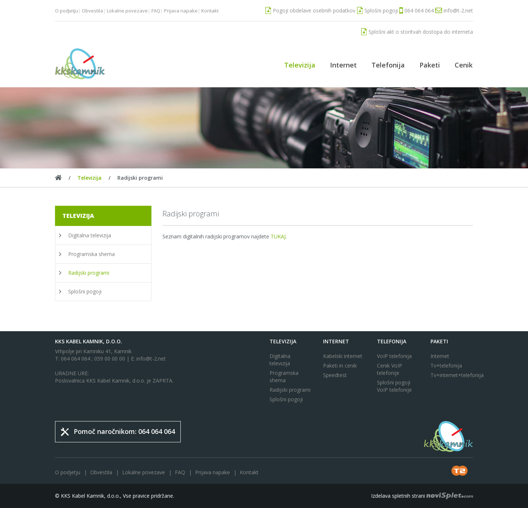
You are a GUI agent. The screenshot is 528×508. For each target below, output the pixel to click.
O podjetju (66, 10)
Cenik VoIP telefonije (389, 369)
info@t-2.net (151, 358)
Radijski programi (88, 272)
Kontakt (210, 10)
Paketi (429, 65)
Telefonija (388, 65)
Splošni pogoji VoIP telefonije (394, 386)
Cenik (464, 65)
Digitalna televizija (89, 235)
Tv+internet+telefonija (451, 375)
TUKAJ (278, 236)
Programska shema (91, 254)
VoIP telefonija (394, 355)
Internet (343, 65)
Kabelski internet (342, 355)
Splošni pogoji (85, 291)
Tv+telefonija (446, 365)
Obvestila (92, 10)
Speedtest (335, 375)
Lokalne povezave (127, 10)
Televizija (299, 65)
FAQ (155, 10)
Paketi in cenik (340, 365)
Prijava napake (181, 10)
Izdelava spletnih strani (422, 495)
